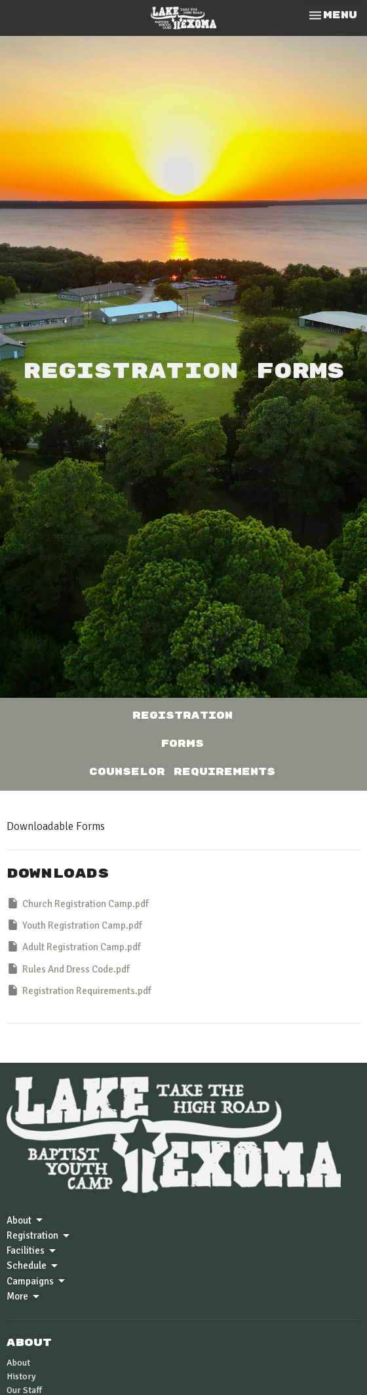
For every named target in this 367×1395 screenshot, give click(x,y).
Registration (182, 716)
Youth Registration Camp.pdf (74, 924)
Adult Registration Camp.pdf (74, 946)
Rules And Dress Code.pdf (68, 968)
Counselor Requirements (182, 772)
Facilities (32, 1251)
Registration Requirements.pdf (79, 990)
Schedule (33, 1266)
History (21, 1376)
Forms (182, 744)
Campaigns (37, 1281)
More (24, 1296)
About (26, 1220)
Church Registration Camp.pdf (78, 903)
